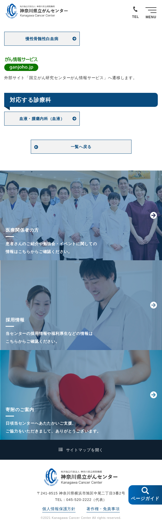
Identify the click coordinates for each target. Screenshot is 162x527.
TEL (135, 17)
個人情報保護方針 (59, 509)
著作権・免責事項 (103, 509)
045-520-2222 (78, 500)
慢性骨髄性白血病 (41, 38)
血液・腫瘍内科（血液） (42, 118)
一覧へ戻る (81, 146)
